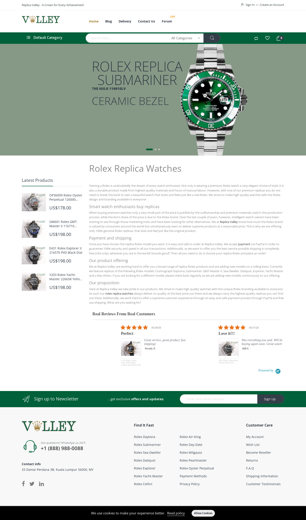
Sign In (250, 5)
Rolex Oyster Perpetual (197, 468)
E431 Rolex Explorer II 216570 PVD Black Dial (65, 250)
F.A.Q (250, 468)
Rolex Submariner (147, 444)
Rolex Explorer (144, 468)
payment (244, 244)
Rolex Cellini (143, 484)
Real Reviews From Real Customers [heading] (123, 314)
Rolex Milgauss (191, 452)
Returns (252, 460)
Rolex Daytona (144, 437)
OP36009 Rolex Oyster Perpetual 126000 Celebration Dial (65, 197)
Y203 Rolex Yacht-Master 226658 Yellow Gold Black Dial (65, 277)
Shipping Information (262, 476)
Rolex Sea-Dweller (147, 452)
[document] (153, 513)
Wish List (253, 444)
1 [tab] (149, 149)
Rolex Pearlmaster (193, 460)
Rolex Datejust (144, 460)
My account (255, 437)
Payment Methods (193, 476)
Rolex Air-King (190, 437)
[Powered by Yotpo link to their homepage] (269, 370)
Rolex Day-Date (191, 444)
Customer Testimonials (263, 484)
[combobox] (127, 38)
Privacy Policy (190, 484)
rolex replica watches (119, 293)
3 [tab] (159, 149)
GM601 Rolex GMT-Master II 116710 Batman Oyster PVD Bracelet (64, 224)
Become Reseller (258, 452)
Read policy (176, 513)
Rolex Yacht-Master (148, 476)
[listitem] (161, 346)
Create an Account (272, 5)
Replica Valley (229, 222)
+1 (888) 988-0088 (62, 448)
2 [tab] (155, 149)
